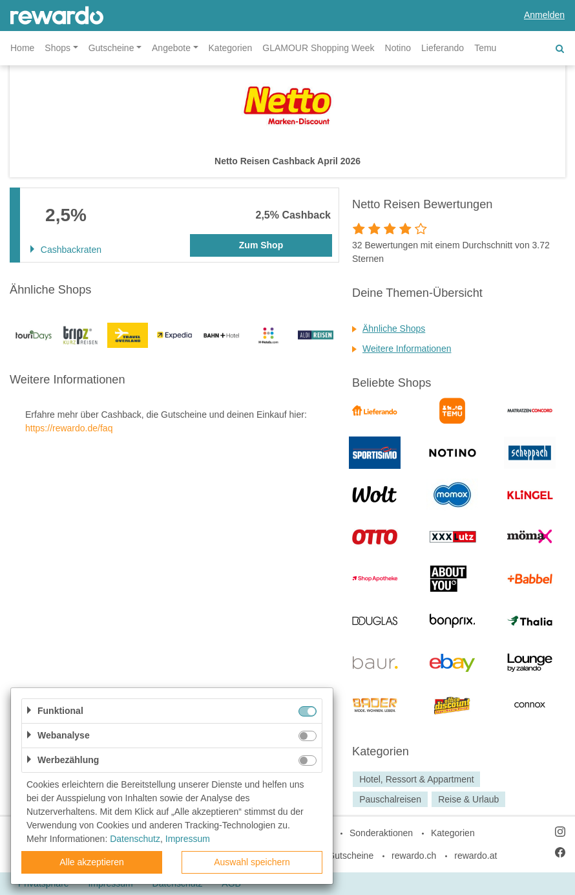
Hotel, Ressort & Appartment (416, 779)
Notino (398, 48)
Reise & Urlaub (468, 799)
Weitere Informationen (406, 348)
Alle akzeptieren (91, 862)
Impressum (187, 839)
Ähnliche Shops (393, 328)
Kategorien (231, 48)
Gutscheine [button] (111, 48)
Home (22, 48)
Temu (485, 48)
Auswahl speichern (252, 862)
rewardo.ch (414, 855)
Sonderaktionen (381, 833)
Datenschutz (135, 839)
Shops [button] (57, 48)
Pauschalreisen (390, 799)
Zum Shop (261, 245)
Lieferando (442, 48)
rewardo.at (475, 855)
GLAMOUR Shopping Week (318, 48)
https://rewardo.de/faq (68, 428)
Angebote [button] (171, 48)
